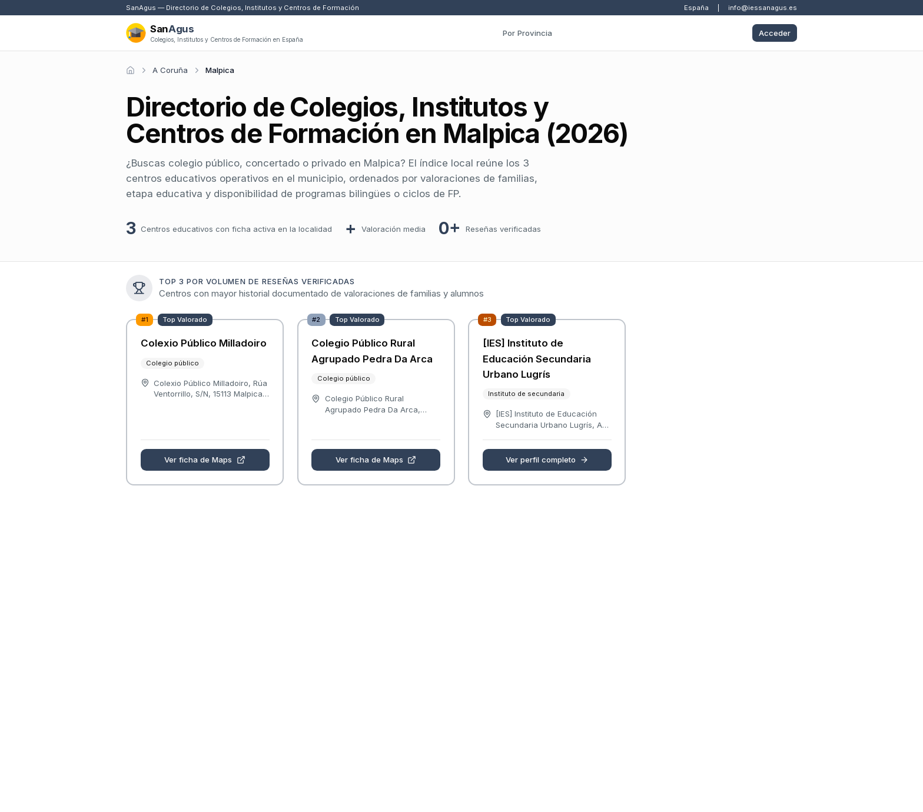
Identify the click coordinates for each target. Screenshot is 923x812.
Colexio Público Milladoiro (204, 343)
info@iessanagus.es (762, 8)
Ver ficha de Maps (204, 459)
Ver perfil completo (547, 459)
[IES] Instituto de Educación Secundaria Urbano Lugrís (537, 358)
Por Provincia (527, 33)
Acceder (775, 33)
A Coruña (170, 70)
